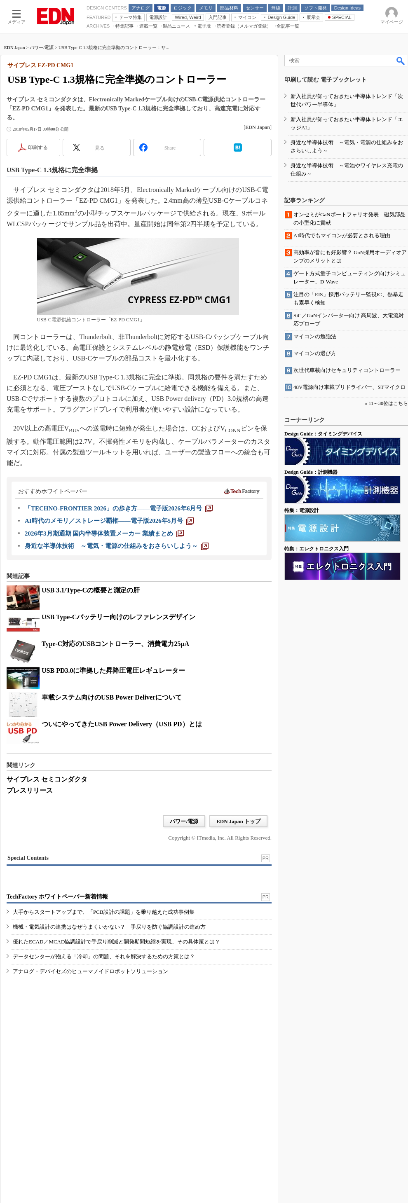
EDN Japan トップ (238, 821)
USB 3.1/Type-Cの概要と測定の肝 (91, 590)
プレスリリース (30, 790)
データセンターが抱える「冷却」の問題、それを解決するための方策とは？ (104, 956)
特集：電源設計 (301, 510)
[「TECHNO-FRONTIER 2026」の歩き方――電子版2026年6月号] (119, 508)
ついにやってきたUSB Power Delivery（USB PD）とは (122, 724)
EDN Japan (14, 47)
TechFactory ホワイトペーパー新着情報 (57, 897)
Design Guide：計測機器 (311, 472)
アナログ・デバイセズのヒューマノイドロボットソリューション (90, 971)
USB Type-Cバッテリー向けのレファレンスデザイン (118, 616)
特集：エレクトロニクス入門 (316, 549)
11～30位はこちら (388, 403)
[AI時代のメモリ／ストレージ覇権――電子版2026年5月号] (109, 520)
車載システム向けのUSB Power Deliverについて (112, 697)
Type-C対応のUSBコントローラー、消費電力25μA (115, 643)
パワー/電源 (42, 47)
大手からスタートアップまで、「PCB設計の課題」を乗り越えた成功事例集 (104, 912)
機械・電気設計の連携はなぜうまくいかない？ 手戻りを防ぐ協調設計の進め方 (109, 927)
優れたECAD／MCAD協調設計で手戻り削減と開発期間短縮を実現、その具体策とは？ (116, 942)
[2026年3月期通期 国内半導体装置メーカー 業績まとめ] (104, 533)
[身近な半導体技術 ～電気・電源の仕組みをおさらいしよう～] (117, 546)
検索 (401, 60)
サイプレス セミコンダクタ (47, 779)
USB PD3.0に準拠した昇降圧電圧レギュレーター (113, 670)
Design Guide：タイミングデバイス (323, 434)
